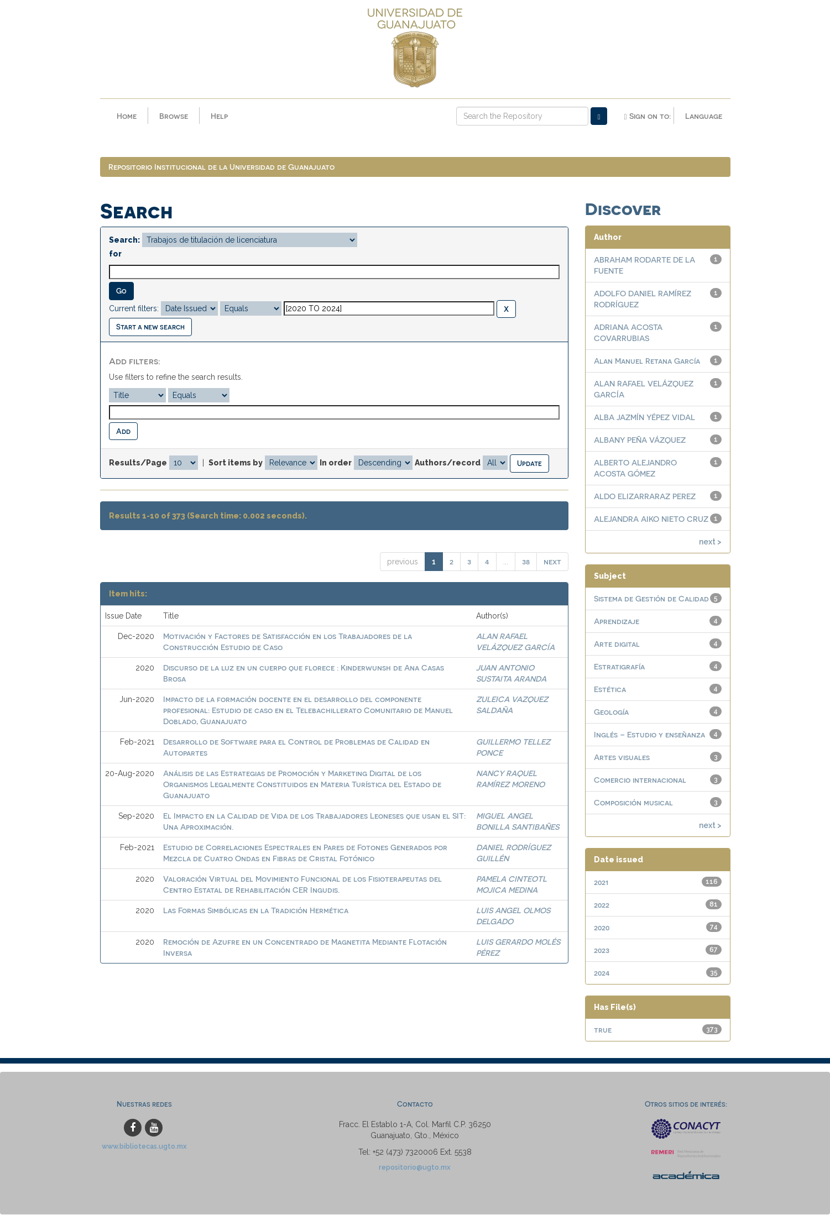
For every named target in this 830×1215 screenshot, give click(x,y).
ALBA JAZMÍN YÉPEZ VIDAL (644, 417)
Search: (124, 240)
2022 (601, 905)
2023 (601, 950)
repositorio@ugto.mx (415, 1168)
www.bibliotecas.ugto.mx (144, 1147)
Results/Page (138, 463)
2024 (602, 973)
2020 (601, 928)
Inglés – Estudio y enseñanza (649, 735)
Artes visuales (622, 757)
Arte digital (617, 644)
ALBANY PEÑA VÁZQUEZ (640, 440)
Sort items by (235, 463)
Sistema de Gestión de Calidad (651, 599)
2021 (601, 882)
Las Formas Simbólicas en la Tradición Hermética (255, 910)
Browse (173, 116)
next (552, 562)
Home (127, 116)
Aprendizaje (616, 621)
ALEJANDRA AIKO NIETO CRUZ (651, 519)
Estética (610, 689)
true (603, 1030)
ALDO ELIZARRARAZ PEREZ (645, 496)
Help (219, 116)
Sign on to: (647, 116)
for (115, 254)
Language (703, 116)
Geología (611, 712)
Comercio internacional (640, 780)
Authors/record (448, 463)
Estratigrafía (619, 667)
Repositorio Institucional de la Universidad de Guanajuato (221, 167)
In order (336, 463)
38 (526, 562)
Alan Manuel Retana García (647, 361)
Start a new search (150, 327)
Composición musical (633, 803)
